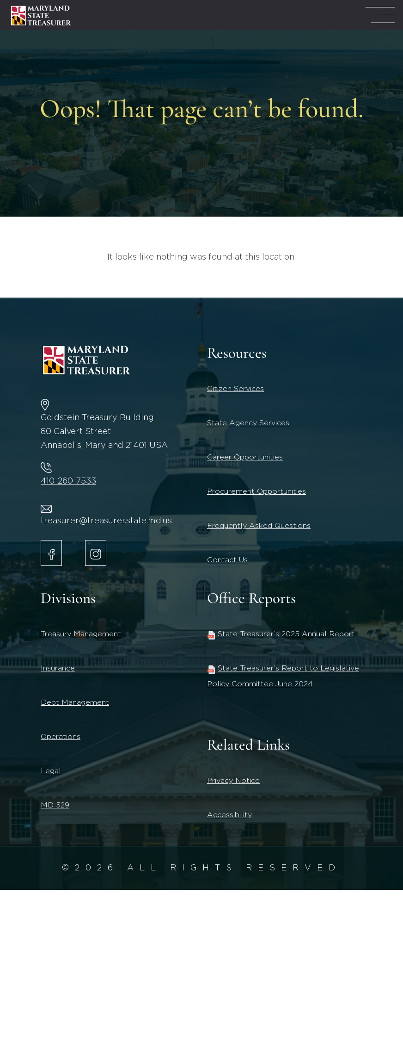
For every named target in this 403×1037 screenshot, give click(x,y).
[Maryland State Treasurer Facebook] (51, 553)
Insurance (58, 668)
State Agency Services (248, 423)
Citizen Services (235, 388)
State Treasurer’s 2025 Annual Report (281, 634)
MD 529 (55, 805)
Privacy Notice (233, 780)
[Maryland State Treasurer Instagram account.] (95, 553)
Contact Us (227, 560)
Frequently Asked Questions (259, 525)
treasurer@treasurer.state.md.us (106, 521)
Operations (60, 736)
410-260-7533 (68, 481)
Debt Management (75, 702)
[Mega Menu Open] (380, 15)
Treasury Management (81, 634)
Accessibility (229, 815)
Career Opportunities (245, 457)
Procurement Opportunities (256, 491)
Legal (51, 771)
